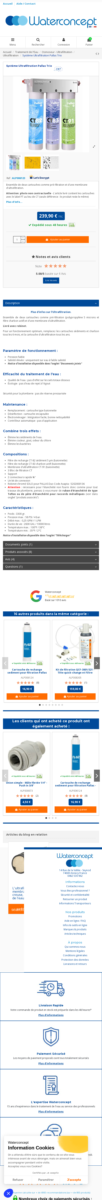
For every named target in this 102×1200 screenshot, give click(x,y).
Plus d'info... (14, 202)
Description (51, 303)
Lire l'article (22, 909)
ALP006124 (27, 677)
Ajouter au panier (57, 239)
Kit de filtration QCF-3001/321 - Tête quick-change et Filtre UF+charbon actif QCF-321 (75, 672)
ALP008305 (75, 677)
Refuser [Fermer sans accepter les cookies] (18, 1180)
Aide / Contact (26, 3)
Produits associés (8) (51, 552)
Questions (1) (51, 567)
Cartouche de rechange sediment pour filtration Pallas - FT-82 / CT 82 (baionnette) (27, 672)
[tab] (51, 303)
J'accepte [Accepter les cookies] (74, 1180)
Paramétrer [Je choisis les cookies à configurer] (46, 1180)
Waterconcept (53, 592)
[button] (8, 1193)
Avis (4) (51, 559)
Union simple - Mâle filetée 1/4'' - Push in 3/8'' (26, 784)
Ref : (9, 178)
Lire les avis (51, 280)
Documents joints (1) (51, 544)
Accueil (8, 3)
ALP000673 (26, 790)
